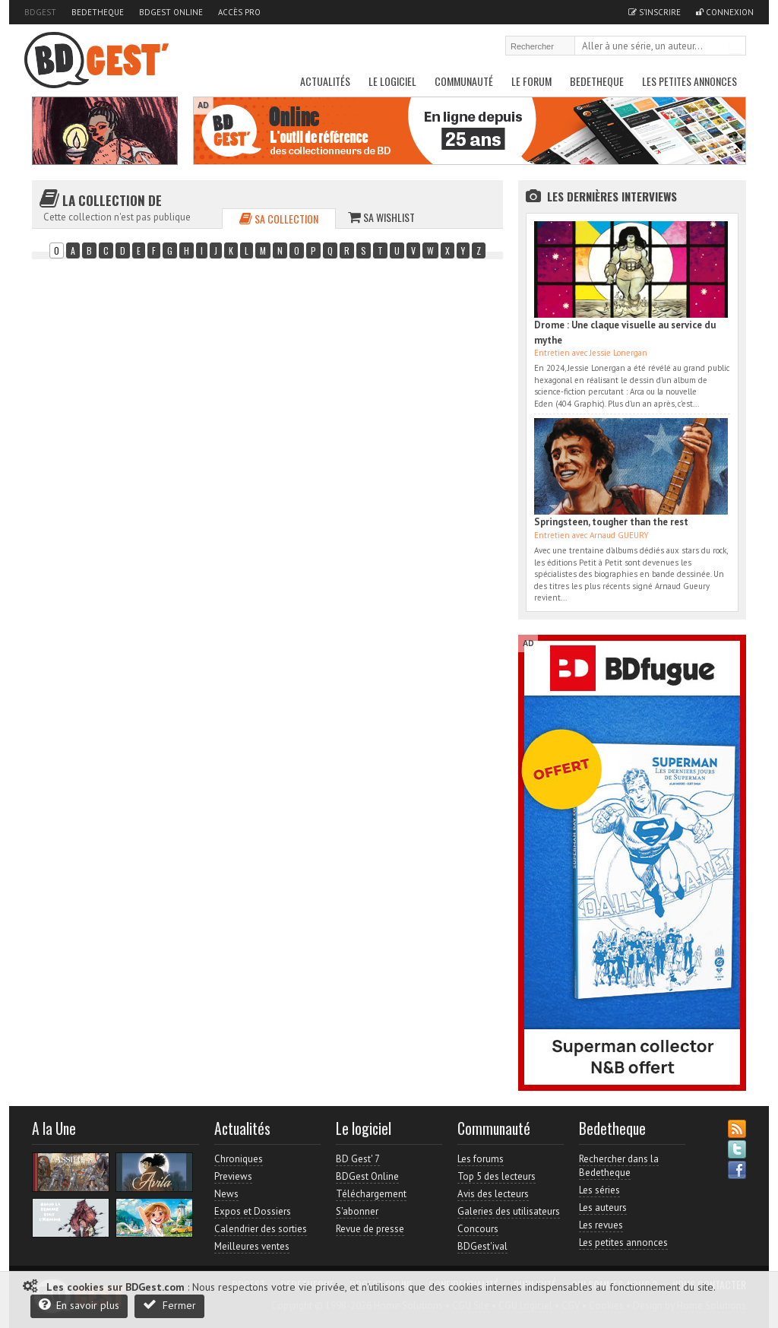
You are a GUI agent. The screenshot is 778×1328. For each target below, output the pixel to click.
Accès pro (239, 12)
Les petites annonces (689, 81)
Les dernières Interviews (612, 196)
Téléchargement (371, 1193)
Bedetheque (97, 12)
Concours (477, 1228)
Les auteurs (603, 1207)
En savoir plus (79, 1305)
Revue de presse (370, 1228)
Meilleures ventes (251, 1246)
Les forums (480, 1158)
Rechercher (735, 47)
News (226, 1193)
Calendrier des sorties (260, 1228)
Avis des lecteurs (493, 1193)
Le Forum (531, 81)
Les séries (599, 1190)
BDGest (40, 12)
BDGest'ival (482, 1246)
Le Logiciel (392, 81)
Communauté (464, 81)
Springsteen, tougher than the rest (611, 521)
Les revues (601, 1225)
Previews (233, 1176)
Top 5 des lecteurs (496, 1176)
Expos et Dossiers (252, 1211)
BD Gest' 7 (358, 1158)
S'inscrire (654, 12)
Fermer (169, 1305)
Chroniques (238, 1158)
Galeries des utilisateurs (508, 1211)
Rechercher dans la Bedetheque (619, 1165)
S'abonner (357, 1211)
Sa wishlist (381, 217)
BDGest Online (171, 12)
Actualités (325, 81)
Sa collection (278, 219)
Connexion (725, 12)
